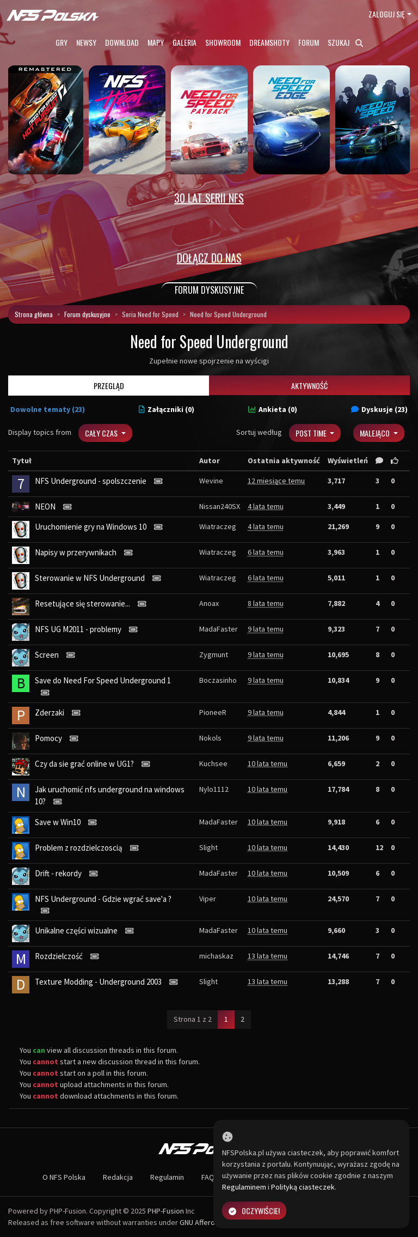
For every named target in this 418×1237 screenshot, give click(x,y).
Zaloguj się (386, 14)
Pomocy (48, 738)
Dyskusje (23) (379, 409)
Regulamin (167, 1177)
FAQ (207, 1177)
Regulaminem (244, 1187)
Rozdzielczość (59, 956)
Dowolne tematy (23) (47, 409)
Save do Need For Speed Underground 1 (103, 680)
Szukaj (345, 42)
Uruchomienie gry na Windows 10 (90, 527)
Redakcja (118, 1177)
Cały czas (102, 433)
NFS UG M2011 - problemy (78, 629)
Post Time (312, 433)
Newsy (86, 42)
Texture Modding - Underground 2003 (98, 982)
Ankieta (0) (272, 409)
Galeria (184, 42)
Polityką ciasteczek (303, 1187)
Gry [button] (61, 42)
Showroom (223, 42)
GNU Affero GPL (204, 1222)
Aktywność (309, 385)
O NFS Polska (63, 1177)
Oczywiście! (254, 1210)
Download (122, 42)
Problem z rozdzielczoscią (78, 847)
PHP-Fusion (165, 1211)
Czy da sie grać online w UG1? (84, 764)
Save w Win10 (58, 822)
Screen (47, 655)
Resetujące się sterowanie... (82, 603)
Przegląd (109, 385)
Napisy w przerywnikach (75, 552)
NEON (45, 506)
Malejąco (375, 433)
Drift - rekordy (58, 873)
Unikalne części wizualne (76, 930)
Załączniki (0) (166, 409)
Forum (308, 42)
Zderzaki (49, 712)
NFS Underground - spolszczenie (90, 481)
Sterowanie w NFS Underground (90, 578)
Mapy (155, 42)
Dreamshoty (269, 42)
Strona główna (34, 314)
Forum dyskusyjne (87, 314)
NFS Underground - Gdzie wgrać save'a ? (103, 899)
